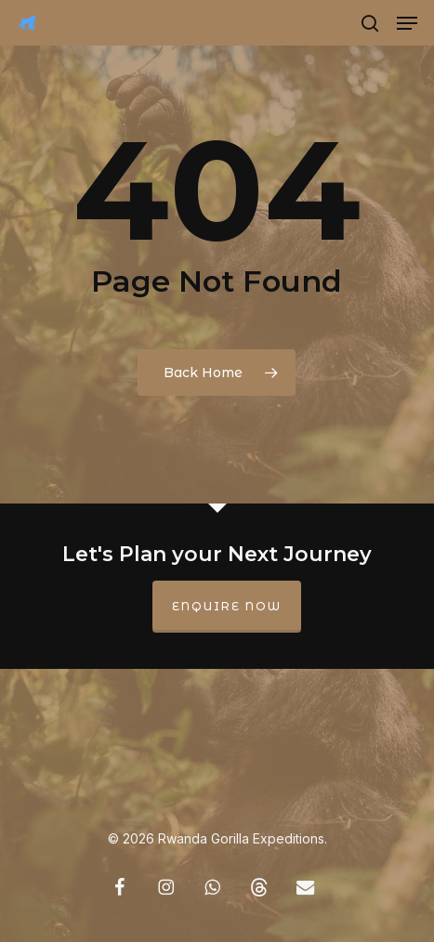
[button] (407, 23)
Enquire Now (227, 606)
